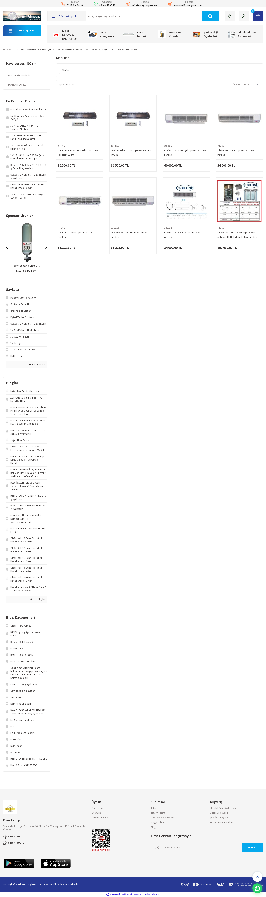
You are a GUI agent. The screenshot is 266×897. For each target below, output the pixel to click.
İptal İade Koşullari (219, 817)
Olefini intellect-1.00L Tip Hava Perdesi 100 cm (131, 152)
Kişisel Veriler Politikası (221, 822)
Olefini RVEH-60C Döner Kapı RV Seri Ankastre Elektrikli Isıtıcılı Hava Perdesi (237, 235)
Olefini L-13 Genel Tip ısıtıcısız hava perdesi (182, 235)
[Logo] (22, 16)
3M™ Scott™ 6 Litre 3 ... (27, 265)
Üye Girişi (97, 812)
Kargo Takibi (157, 822)
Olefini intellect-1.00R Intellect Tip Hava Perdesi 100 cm (78, 152)
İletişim (154, 808)
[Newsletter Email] (193, 847)
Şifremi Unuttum (100, 817)
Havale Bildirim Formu (162, 817)
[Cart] (258, 16)
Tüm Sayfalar (37, 364)
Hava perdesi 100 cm (127, 49)
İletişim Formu (158, 812)
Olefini (62, 146)
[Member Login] (244, 16)
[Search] (152, 16)
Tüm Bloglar (37, 599)
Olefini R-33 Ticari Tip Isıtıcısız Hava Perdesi (129, 235)
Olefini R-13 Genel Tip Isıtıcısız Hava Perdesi (235, 152)
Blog (153, 827)
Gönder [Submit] (252, 847)
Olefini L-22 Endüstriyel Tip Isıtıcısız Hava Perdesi (185, 152)
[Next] (46, 248)
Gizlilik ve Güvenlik (219, 812)
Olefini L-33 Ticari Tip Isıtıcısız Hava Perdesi (76, 235)
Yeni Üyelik (97, 808)
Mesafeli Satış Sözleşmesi (223, 808)
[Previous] (7, 248)
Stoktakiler (68, 85)
